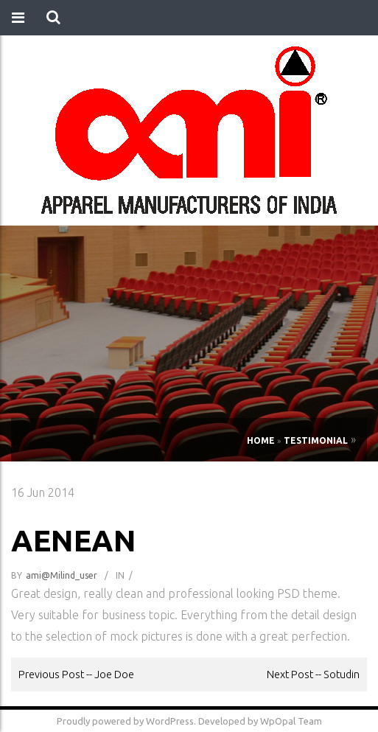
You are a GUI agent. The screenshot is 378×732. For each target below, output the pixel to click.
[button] (53, 17)
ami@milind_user (61, 575)
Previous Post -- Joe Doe (76, 674)
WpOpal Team (291, 721)
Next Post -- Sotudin (313, 674)
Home (261, 440)
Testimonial (316, 440)
